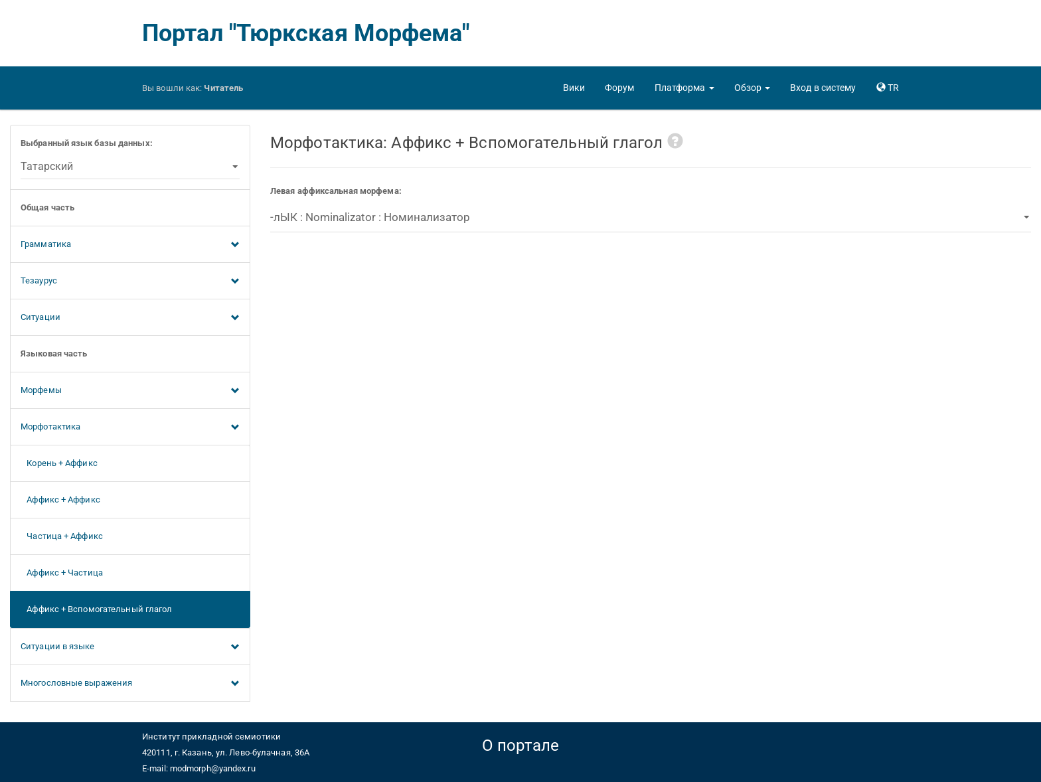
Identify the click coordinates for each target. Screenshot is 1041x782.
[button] (684, 87)
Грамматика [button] (130, 245)
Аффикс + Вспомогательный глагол (96, 609)
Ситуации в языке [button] (130, 647)
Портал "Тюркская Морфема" (306, 33)
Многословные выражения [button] (130, 684)
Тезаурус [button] (130, 281)
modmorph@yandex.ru (213, 768)
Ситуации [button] (130, 318)
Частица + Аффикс (62, 536)
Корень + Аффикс (59, 463)
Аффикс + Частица (62, 573)
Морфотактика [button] (130, 427)
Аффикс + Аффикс (60, 500)
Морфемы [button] (130, 391)
